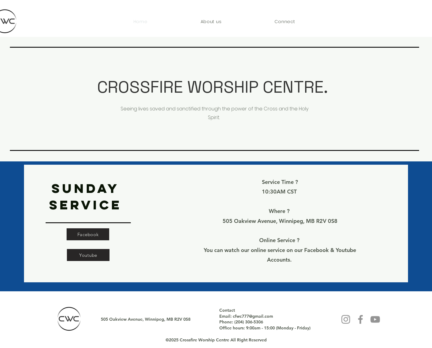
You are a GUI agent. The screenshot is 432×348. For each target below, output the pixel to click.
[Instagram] (346, 319)
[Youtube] (88, 255)
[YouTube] (375, 319)
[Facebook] (88, 234)
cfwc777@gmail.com (253, 316)
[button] (211, 22)
